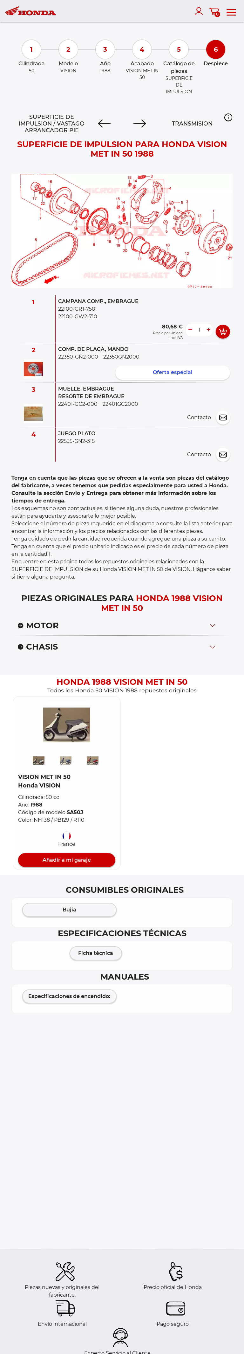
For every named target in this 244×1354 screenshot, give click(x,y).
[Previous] (104, 123)
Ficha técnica (95, 953)
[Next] (139, 123)
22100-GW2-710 (77, 317)
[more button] (208, 330)
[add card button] (223, 332)
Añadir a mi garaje (67, 860)
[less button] (190, 330)
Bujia (69, 910)
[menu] (231, 11)
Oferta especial (173, 372)
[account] (200, 11)
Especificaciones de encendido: (69, 996)
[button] (228, 117)
